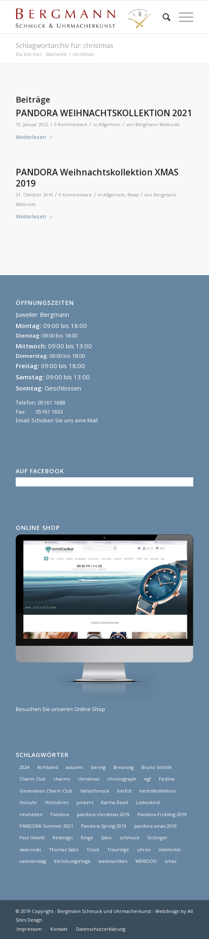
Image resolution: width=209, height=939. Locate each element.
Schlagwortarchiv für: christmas (64, 45)
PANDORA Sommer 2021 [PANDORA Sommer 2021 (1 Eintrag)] (46, 826)
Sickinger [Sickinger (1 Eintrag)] (157, 837)
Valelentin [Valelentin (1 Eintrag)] (170, 849)
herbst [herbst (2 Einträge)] (124, 791)
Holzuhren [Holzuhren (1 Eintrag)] (57, 802)
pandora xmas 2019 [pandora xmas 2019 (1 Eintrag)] (155, 826)
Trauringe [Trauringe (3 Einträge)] (118, 849)
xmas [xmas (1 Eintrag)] (170, 861)
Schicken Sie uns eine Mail (64, 420)
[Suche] (162, 17)
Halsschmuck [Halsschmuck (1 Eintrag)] (94, 791)
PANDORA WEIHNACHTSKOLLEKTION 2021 (104, 113)
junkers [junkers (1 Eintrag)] (85, 802)
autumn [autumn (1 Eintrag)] (74, 767)
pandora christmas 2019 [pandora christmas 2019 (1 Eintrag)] (103, 814)
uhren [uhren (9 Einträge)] (144, 849)
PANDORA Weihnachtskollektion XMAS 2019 (97, 177)
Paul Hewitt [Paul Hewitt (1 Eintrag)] (32, 837)
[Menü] (182, 17)
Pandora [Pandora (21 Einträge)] (59, 814)
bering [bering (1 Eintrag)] (98, 767)
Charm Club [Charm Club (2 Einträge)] (32, 779)
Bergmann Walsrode (157, 124)
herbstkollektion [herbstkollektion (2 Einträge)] (157, 791)
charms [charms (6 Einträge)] (61, 779)
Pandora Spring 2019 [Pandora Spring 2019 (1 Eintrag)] (103, 826)
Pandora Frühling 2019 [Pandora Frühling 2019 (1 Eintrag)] (162, 814)
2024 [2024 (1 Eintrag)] (24, 767)
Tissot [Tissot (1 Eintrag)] (92, 849)
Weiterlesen (35, 137)
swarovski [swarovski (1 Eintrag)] (30, 849)
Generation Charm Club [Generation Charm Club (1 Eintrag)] (45, 791)
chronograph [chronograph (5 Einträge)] (121, 779)
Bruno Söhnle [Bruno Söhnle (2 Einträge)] (157, 767)
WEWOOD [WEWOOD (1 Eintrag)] (146, 861)
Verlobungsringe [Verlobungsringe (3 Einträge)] (72, 861)
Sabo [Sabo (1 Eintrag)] (106, 837)
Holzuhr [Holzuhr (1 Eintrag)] (28, 802)
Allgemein (109, 124)
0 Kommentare (70, 124)
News (133, 195)
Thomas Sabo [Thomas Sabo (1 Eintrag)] (64, 849)
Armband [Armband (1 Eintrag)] (47, 767)
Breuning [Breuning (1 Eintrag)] (123, 767)
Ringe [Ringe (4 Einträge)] (87, 837)
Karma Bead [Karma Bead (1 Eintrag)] (114, 802)
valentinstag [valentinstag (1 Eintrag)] (32, 861)
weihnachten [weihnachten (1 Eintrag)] (112, 861)
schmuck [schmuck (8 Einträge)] (129, 837)
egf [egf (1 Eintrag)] (147, 779)
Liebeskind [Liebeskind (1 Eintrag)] (148, 802)
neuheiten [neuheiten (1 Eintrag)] (31, 814)
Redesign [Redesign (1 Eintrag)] (63, 837)
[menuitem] (162, 17)
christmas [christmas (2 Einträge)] (88, 779)
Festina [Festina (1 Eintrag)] (167, 779)
